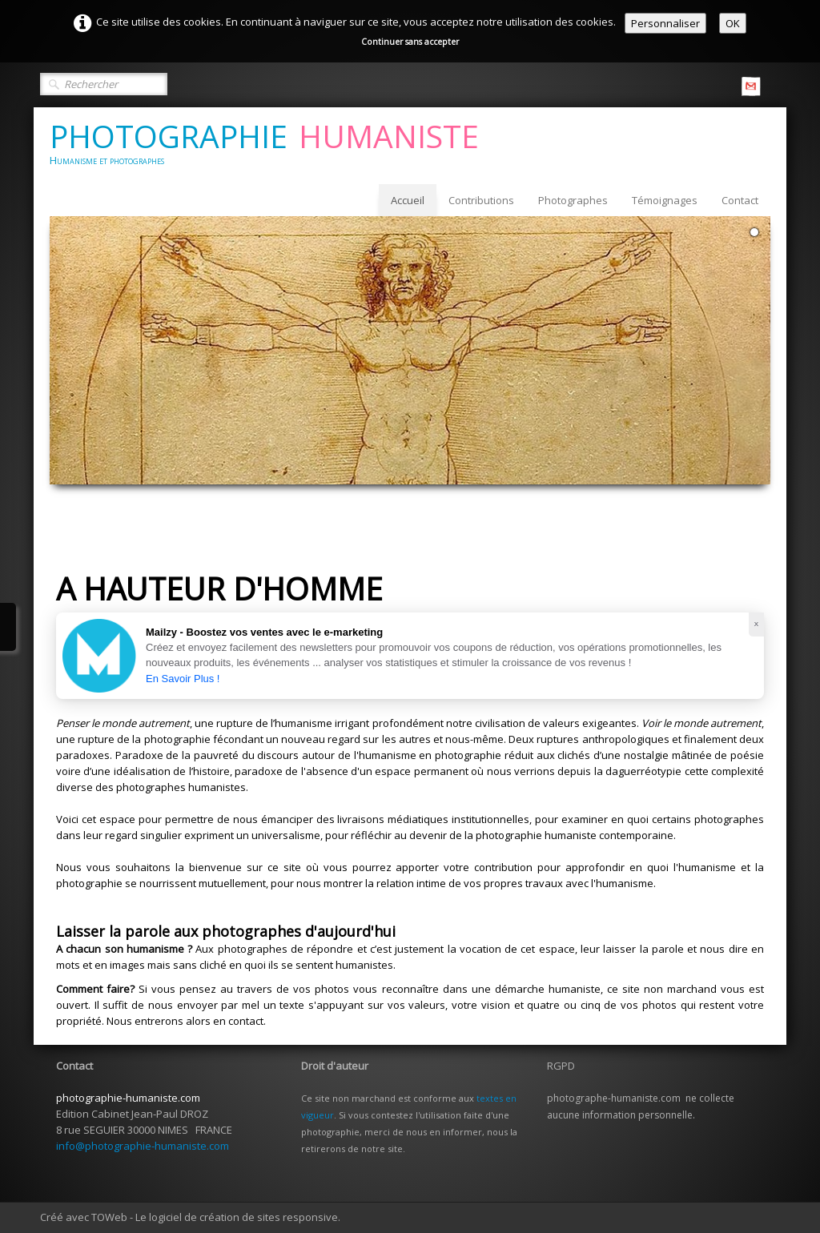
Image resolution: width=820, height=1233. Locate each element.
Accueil (407, 200)
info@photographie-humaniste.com (142, 1146)
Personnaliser (665, 23)
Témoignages (664, 200)
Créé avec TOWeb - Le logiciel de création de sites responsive (189, 1217)
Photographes (573, 200)
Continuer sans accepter (410, 41)
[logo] (270, 145)
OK (733, 23)
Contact (740, 200)
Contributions (481, 200)
